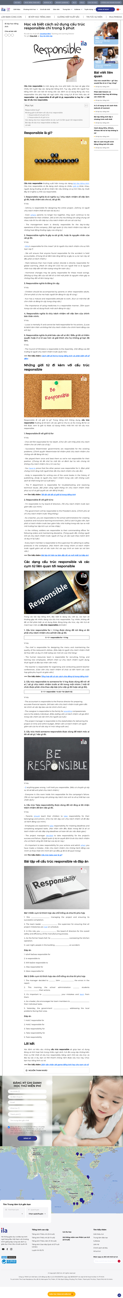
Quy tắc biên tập (46, 36)
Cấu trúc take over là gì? (51, 855)
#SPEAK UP (47, 2)
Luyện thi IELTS (38, 1250)
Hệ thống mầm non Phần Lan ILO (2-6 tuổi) (76, 1238)
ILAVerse (77, 9)
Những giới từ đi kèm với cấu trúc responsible (44, 113)
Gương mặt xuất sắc (68, 17)
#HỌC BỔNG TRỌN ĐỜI (32, 2)
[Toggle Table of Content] (85, 105)
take (66, 816)
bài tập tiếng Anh (81, 183)
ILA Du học (67, 1232)
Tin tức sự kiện (94, 17)
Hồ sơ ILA (97, 1251)
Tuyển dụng (89, 9)
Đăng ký (27, 1138)
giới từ (76, 186)
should (37, 816)
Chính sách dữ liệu (100, 1248)
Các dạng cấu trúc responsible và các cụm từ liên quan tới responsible (54, 120)
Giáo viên (56, 9)
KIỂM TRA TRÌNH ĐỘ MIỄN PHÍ (60, 1294)
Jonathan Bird (45, 34)
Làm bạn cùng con (11, 17)
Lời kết (28, 125)
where (33, 215)
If (25, 787)
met (45, 927)
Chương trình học (30, 9)
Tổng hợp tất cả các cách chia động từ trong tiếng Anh (64, 676)
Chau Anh (33, 36)
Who (27, 246)
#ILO (74, 2)
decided (49, 836)
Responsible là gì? (32, 110)
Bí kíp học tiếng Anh (40, 17)
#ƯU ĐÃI (17, 2)
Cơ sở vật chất (45, 9)
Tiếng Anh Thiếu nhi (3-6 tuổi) (43, 1234)
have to (32, 468)
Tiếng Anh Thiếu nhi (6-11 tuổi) (43, 1238)
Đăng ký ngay (103, 9)
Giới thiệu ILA (98, 1234)
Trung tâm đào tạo (100, 1238)
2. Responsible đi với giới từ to (38, 117)
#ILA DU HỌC (92, 2)
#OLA (82, 2)
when (83, 845)
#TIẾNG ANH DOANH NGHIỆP (110, 2)
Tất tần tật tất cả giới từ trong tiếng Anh (58, 495)
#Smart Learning (62, 2)
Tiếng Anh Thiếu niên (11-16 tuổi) (44, 1241)
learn (82, 994)
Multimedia (115, 17)
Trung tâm (67, 9)
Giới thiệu (16, 9)
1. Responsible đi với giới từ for (38, 115)
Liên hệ (96, 1244)
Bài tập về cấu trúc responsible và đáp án (42, 123)
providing (68, 711)
